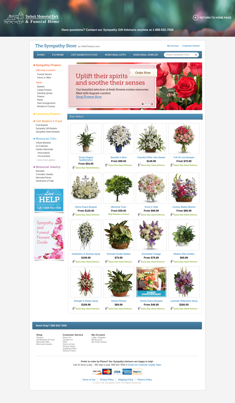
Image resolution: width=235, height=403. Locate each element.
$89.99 (119, 304)
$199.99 (86, 257)
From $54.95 (85, 163)
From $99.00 (118, 161)
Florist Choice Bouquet (151, 301)
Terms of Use (69, 344)
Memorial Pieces (43, 177)
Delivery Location (46, 70)
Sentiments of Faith (45, 181)
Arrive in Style (151, 207)
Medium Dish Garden (183, 254)
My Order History (99, 342)
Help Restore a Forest (118, 214)
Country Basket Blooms (183, 207)
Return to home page (216, 17)
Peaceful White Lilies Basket (151, 157)
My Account (173, 46)
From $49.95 (151, 304)
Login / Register (98, 337)
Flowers (58, 54)
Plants (40, 100)
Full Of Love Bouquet (184, 157)
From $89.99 (183, 210)
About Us (67, 337)
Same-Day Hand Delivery (88, 168)
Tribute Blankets (43, 142)
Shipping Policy (70, 348)
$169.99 (86, 304)
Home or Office (44, 77)
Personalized (44, 153)
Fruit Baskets (42, 125)
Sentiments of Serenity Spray (86, 254)
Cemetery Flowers (48, 114)
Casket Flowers (44, 90)
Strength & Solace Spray (86, 301)
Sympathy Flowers (48, 65)
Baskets (41, 86)
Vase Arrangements (46, 103)
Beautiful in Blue (119, 157)
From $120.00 (86, 210)
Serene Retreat (118, 301)
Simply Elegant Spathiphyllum (86, 158)
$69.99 (184, 257)
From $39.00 (118, 210)
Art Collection (42, 146)
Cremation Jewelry (44, 174)
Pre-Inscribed (44, 156)
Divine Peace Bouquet (86, 207)
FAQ (65, 342)
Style (39, 82)
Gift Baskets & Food (84, 54)
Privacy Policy (69, 346)
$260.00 (184, 304)
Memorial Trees (118, 207)
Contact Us (68, 340)
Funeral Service (44, 74)
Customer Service (191, 46)
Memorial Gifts (115, 54)
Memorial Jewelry (145, 54)
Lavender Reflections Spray (183, 301)
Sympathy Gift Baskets (46, 128)
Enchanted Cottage (151, 254)
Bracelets (40, 171)
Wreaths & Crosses (46, 106)
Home (41, 54)
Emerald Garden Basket (118, 254)
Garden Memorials (44, 149)
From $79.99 (183, 161)
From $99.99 (151, 210)
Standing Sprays (45, 93)
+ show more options (45, 160)
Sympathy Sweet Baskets (47, 131)
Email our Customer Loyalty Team (144, 365)
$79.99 (119, 257)
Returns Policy (69, 351)
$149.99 (151, 161)
